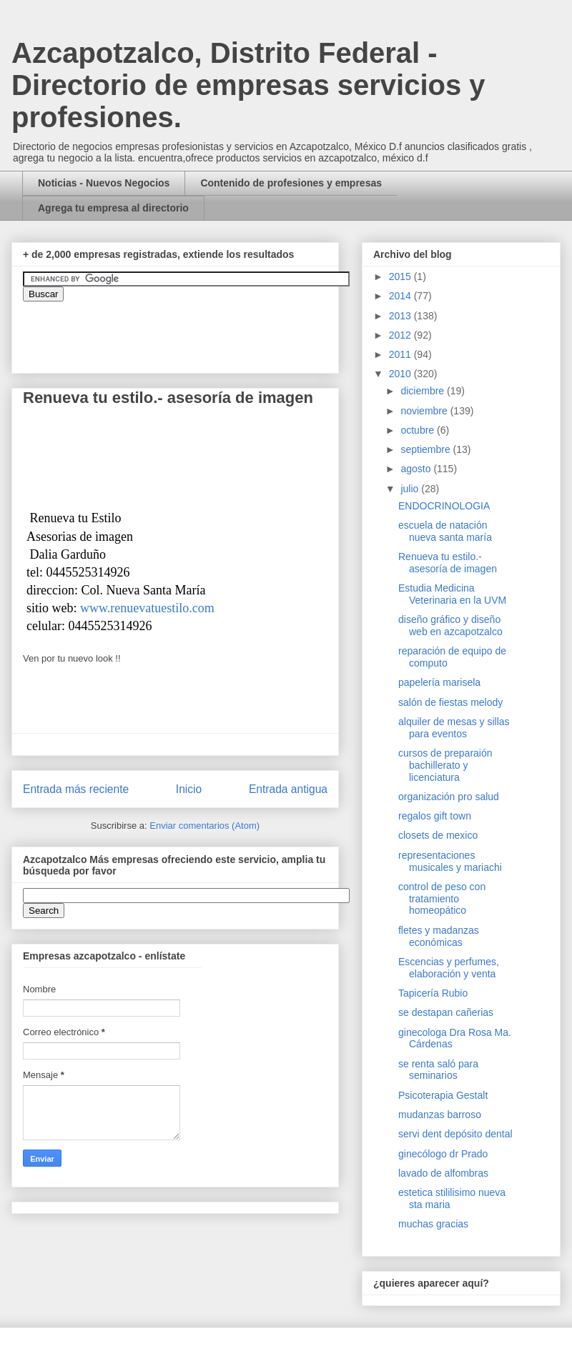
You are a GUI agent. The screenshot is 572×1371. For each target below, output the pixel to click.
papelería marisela (439, 682)
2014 (401, 295)
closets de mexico (438, 835)
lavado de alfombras (443, 1173)
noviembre (425, 411)
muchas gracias (433, 1224)
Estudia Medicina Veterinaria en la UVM (452, 594)
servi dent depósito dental (455, 1134)
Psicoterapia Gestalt (443, 1095)
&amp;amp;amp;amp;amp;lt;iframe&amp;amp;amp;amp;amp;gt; (184, 330)
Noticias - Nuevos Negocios (103, 183)
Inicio (189, 789)
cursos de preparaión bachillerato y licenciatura (445, 765)
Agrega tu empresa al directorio (113, 208)
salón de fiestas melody (450, 702)
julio (410, 488)
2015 (401, 276)
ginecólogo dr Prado (443, 1154)
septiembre (426, 449)
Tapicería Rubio (433, 993)
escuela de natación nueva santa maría (445, 531)
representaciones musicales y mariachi (450, 861)
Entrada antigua (288, 789)
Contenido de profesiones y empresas (291, 183)
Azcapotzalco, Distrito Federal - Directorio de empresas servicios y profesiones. (248, 85)
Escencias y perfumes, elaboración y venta (448, 967)
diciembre (423, 391)
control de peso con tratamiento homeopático (441, 899)
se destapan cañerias (445, 1012)
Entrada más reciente (76, 789)
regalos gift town (434, 816)
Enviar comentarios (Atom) (204, 825)
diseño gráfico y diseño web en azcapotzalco (450, 625)
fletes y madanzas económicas (438, 936)
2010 (401, 373)
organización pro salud (448, 796)
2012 (401, 335)
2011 (401, 354)
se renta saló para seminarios (438, 1070)
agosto (416, 468)
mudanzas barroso (439, 1114)
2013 (401, 315)
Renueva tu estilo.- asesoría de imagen (447, 562)
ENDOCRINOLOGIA (444, 506)
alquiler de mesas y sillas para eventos (454, 727)
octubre (418, 430)
